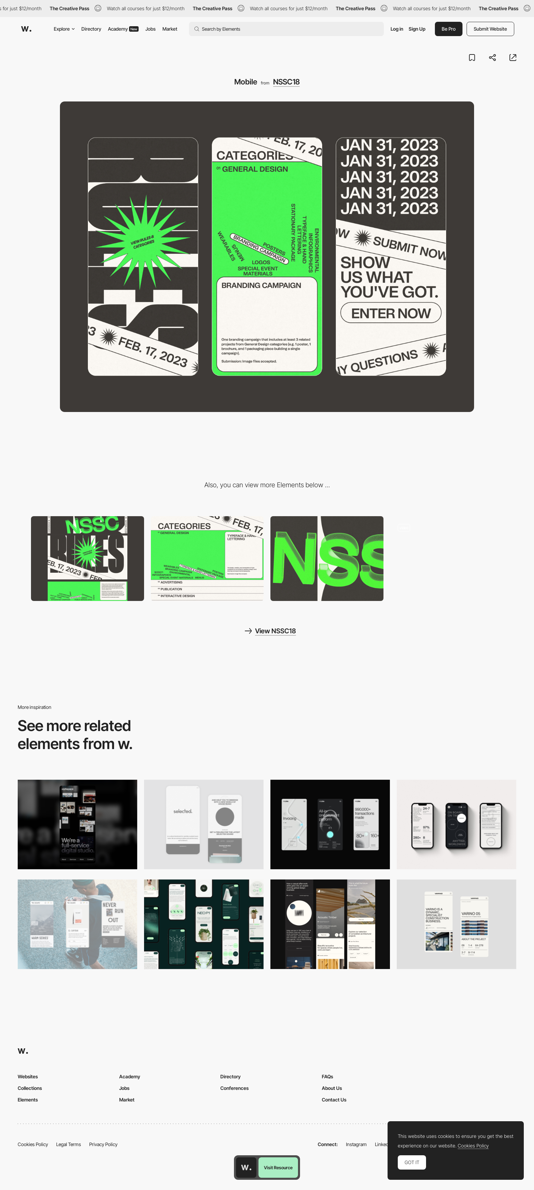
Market (169, 29)
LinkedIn (383, 1144)
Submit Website (490, 29)
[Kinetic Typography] (207, 558)
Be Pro (449, 29)
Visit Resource (278, 1167)
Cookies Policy (33, 1144)
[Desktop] (87, 558)
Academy (123, 29)
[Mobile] (77, 824)
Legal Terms (68, 1144)
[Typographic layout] (446, 558)
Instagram (356, 1144)
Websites (28, 1076)
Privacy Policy (103, 1144)
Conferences (234, 1088)
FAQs (327, 1076)
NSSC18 (286, 81)
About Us (332, 1088)
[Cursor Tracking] (326, 558)
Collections (30, 1088)
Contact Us (334, 1099)
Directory (91, 29)
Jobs (150, 29)
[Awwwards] (26, 29)
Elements (28, 1099)
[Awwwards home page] (246, 1167)
